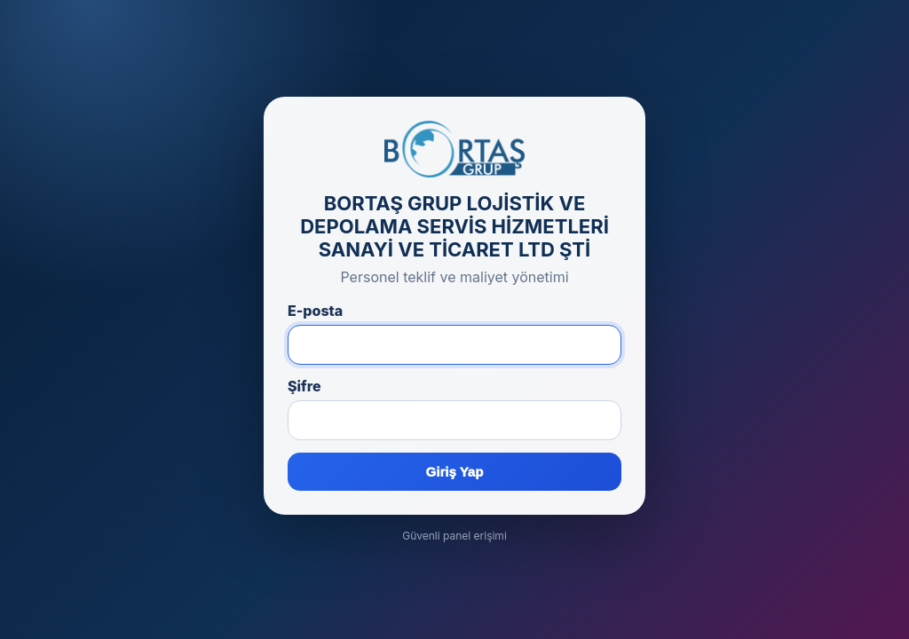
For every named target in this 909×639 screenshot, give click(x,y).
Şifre (304, 386)
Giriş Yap (455, 471)
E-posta (315, 311)
